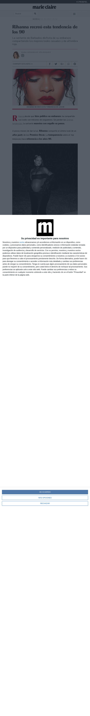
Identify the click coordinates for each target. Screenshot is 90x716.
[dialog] (45, 465)
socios (22, 242)
